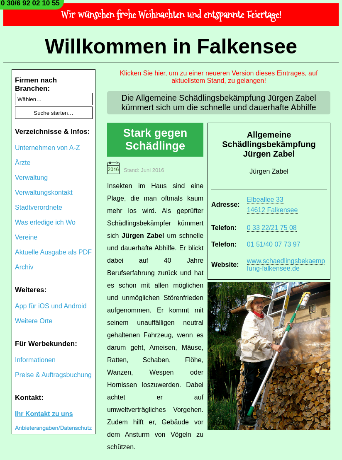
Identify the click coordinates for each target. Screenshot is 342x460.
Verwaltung (31, 177)
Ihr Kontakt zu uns (44, 413)
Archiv (24, 267)
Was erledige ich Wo (45, 222)
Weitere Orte (33, 320)
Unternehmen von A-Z (47, 147)
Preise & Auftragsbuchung (53, 374)
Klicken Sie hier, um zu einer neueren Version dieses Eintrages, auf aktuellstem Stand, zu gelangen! (219, 77)
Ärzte (22, 162)
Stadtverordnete (38, 207)
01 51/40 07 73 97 (273, 244)
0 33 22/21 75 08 (272, 227)
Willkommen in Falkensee (171, 46)
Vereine (26, 237)
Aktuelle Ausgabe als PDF (53, 252)
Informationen (35, 359)
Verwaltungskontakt (44, 192)
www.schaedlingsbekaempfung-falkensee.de (286, 264)
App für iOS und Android (51, 306)
